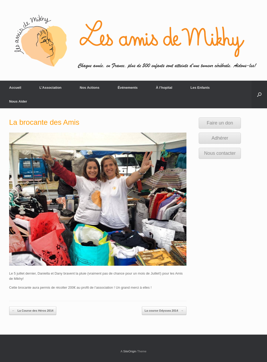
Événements (128, 88)
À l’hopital (164, 88)
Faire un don (220, 123)
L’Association (50, 88)
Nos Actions (89, 88)
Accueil (15, 88)
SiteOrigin (129, 351)
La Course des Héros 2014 (32, 310)
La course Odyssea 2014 (164, 310)
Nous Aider (18, 101)
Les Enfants (200, 88)
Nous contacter (220, 153)
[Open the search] (259, 94)
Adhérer (219, 138)
